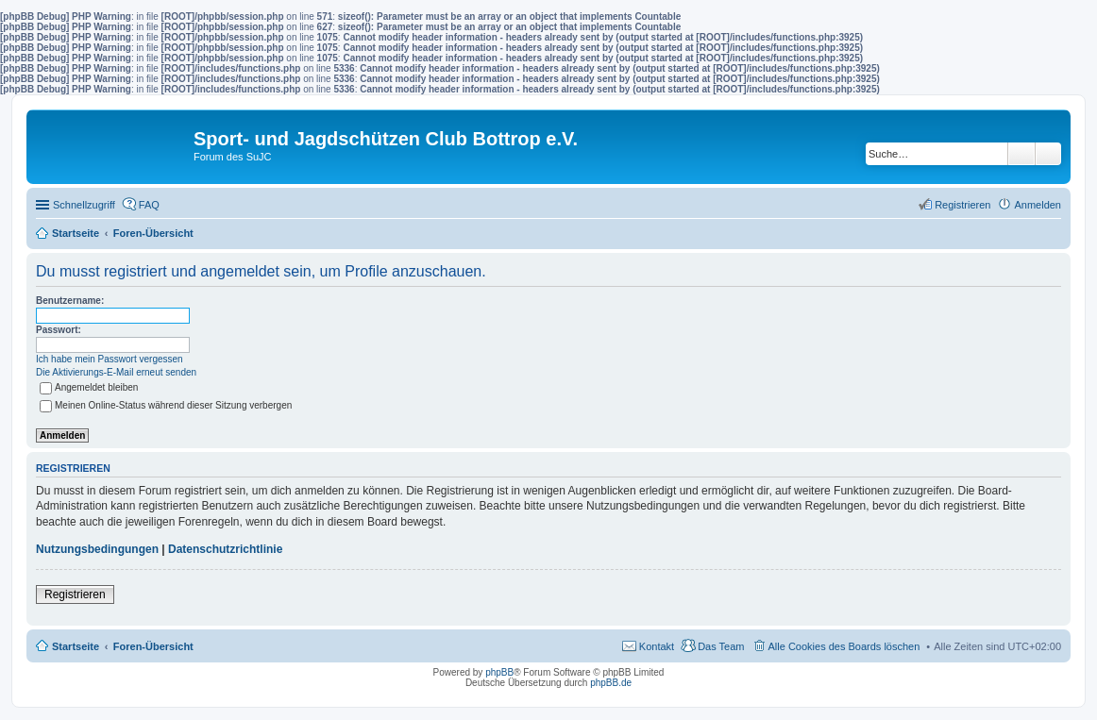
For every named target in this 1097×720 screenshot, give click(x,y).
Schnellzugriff (84, 204)
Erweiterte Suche (1048, 153)
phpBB (499, 672)
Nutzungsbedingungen (97, 549)
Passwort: (58, 330)
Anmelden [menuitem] (1037, 204)
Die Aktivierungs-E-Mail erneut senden (116, 372)
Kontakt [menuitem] (656, 646)
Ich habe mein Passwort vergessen (109, 359)
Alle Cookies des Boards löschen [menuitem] (844, 646)
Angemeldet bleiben (89, 387)
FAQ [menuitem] (149, 204)
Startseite (75, 646)
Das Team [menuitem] (721, 646)
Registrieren (75, 594)
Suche (1021, 153)
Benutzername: (70, 300)
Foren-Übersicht (153, 646)
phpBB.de (611, 683)
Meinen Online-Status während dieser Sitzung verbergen (166, 405)
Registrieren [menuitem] (962, 204)
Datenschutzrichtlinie (225, 549)
